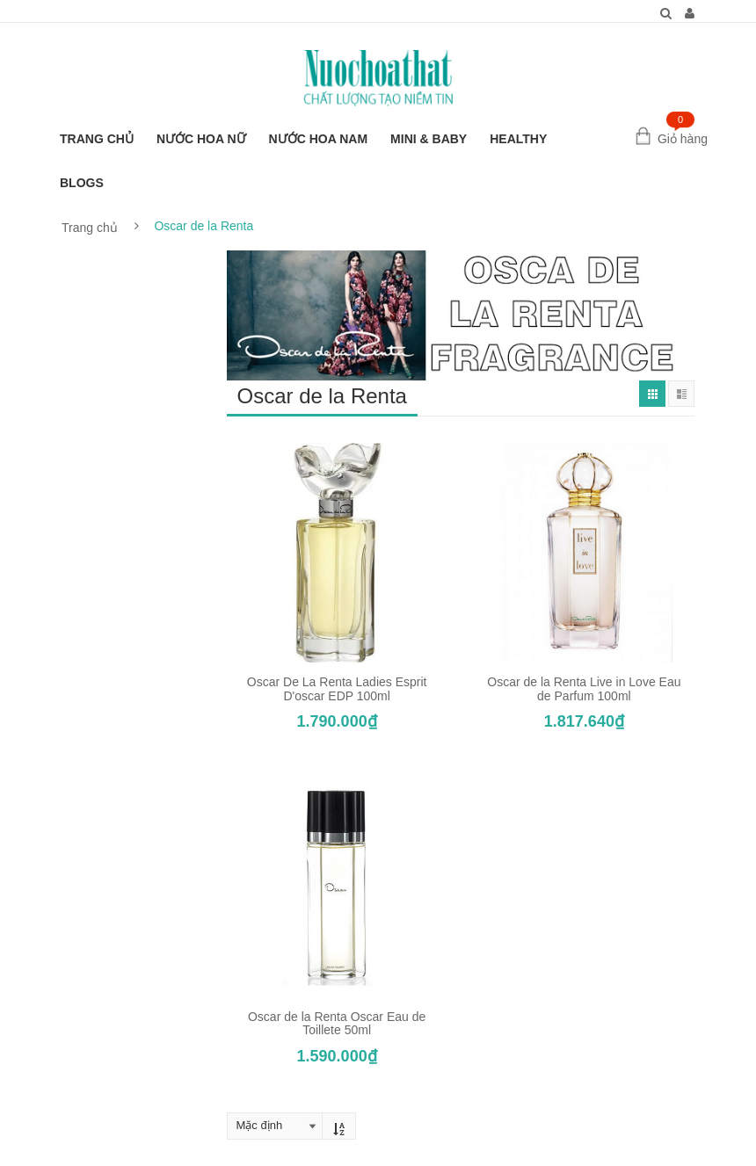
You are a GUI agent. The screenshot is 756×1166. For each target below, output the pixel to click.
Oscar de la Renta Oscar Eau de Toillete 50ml (336, 1023)
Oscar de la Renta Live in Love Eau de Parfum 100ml (583, 688)
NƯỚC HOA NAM (318, 139)
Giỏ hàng (683, 139)
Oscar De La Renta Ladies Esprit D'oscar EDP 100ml (337, 688)
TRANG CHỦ (97, 139)
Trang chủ (90, 228)
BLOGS (82, 183)
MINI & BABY (428, 139)
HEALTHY (518, 139)
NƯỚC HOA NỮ (201, 139)
